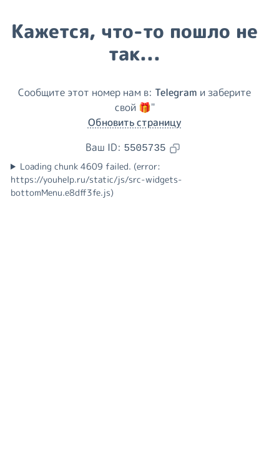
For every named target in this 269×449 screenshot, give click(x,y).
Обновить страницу (135, 122)
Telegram (176, 92)
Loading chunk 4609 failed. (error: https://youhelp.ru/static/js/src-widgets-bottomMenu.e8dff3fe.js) (96, 179)
